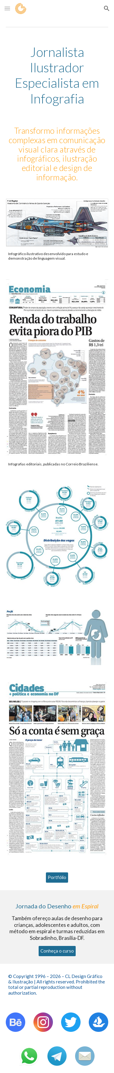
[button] (7, 8)
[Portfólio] (57, 877)
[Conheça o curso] (57, 951)
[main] (57, 75)
